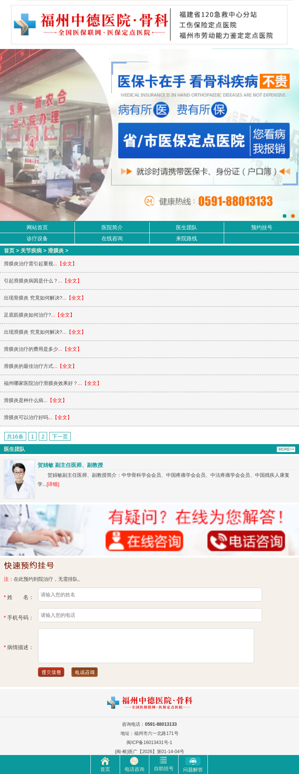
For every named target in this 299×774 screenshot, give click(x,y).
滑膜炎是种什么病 (23, 400)
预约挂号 (261, 227)
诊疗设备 (37, 238)
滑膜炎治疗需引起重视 (28, 263)
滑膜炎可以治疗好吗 (26, 417)
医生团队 (186, 227)
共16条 (15, 437)
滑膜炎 (56, 250)
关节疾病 (31, 250)
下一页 (60, 437)
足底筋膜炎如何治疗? (27, 315)
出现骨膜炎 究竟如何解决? (33, 298)
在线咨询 (112, 238)
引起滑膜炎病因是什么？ (31, 281)
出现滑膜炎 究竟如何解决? (33, 332)
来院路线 (186, 238)
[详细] (53, 484)
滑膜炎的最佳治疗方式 (28, 366)
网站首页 (37, 227)
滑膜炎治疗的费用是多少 (31, 349)
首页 (9, 250)
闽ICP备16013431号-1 (149, 742)
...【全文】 (65, 263)
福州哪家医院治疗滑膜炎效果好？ (41, 383)
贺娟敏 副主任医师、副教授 (70, 465)
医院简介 (112, 227)
